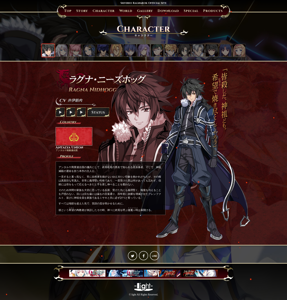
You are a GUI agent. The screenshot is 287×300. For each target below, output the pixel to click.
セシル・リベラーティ (75, 50)
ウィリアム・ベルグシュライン (198, 50)
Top (68, 11)
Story (82, 11)
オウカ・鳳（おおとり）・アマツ (157, 50)
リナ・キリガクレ (225, 50)
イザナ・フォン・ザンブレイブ (143, 50)
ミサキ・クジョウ (61, 50)
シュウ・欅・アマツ (211, 50)
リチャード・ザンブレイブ (184, 50)
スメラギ (130, 50)
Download (168, 11)
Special (191, 11)
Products (213, 11)
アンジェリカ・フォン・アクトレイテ (89, 50)
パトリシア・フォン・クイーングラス (239, 50)
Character (104, 11)
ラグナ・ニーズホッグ (48, 50)
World (125, 11)
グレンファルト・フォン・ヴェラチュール (116, 50)
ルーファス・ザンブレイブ (170, 50)
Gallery (145, 11)
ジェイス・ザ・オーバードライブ (102, 50)
